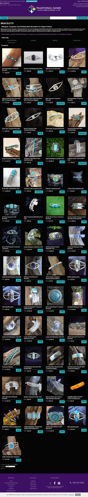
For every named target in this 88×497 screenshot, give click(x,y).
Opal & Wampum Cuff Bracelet (55, 158)
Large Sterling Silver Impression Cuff (30, 337)
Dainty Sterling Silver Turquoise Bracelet (30, 129)
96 (17, 464)
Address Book (33, 488)
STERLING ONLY (77, 40)
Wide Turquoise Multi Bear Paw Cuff (33, 217)
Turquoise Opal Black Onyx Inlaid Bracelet (32, 159)
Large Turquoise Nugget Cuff (11, 158)
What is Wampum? (5, 3)
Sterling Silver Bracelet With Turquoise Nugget (54, 367)
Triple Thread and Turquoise (10, 457)
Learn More (71, 494)
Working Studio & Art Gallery (11, 482)
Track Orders (33, 486)
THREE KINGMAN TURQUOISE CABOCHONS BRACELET (33, 427)
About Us (11, 486)
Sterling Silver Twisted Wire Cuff (76, 159)
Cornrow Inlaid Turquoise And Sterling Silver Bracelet (77, 217)
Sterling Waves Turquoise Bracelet (75, 99)
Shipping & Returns (11, 490)
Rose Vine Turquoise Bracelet (11, 128)
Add (18, 73)
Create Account (84, 1)
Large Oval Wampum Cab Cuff (55, 337)
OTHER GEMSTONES (12, 40)
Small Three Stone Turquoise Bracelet (55, 217)
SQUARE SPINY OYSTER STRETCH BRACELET (75, 397)
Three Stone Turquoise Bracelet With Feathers (53, 277)
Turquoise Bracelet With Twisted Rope (75, 129)
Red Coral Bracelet (73, 68)
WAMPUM (55, 40)
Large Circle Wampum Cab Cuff (11, 337)
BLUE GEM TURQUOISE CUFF (11, 188)
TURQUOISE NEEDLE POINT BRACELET (54, 427)
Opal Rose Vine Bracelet (53, 68)
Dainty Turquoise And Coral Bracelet (76, 337)
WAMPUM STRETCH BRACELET (11, 427)
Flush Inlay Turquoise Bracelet (55, 128)
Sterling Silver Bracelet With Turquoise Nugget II (76, 367)
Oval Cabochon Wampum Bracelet (9, 397)
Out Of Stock (17, 103)
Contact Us (11, 488)
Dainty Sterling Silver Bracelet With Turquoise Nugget (11, 99)
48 (13, 464)
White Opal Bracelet (73, 277)
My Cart (84, 18)
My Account (33, 482)
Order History (33, 484)
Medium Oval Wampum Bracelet (31, 277)
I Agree (77, 494)
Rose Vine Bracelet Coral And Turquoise (11, 247)
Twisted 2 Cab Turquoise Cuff (33, 188)
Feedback (33, 481)
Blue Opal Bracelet (73, 427)
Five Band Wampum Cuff (75, 307)
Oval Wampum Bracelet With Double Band (32, 367)
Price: (3, 72)
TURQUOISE (33, 40)
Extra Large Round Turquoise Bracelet (54, 307)
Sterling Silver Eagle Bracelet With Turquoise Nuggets (33, 99)
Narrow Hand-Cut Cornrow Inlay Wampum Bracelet (54, 397)
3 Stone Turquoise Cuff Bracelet (9, 217)
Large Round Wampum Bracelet (11, 277)
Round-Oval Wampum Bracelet (33, 68)
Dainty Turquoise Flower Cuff (33, 397)
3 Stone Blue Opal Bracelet (76, 188)
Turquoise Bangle (7, 367)
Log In (78, 1)
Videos (11, 481)
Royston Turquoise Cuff (53, 188)
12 (10, 464)
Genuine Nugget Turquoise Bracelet (10, 69)
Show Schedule (11, 484)
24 (12, 464)
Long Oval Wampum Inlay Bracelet (75, 247)
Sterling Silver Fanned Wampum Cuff (52, 247)
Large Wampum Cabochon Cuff (33, 247)
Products (4, 18)
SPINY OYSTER (11, 42)
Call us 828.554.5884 (32, 1)
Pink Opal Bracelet (7, 307)
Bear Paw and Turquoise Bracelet (53, 99)
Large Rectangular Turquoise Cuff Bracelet (33, 307)
